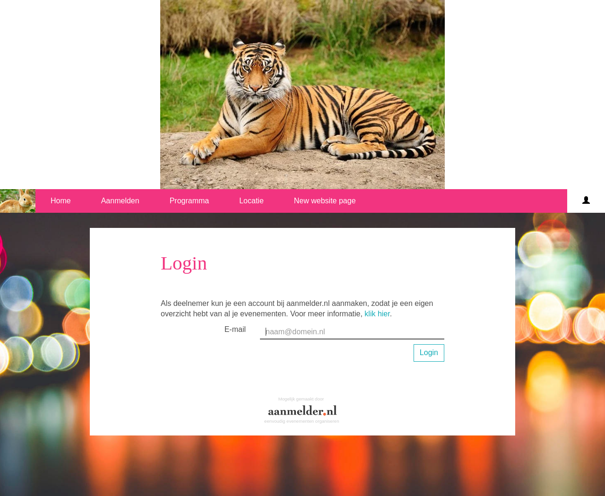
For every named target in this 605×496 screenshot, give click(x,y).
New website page (325, 201)
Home (61, 201)
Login (429, 352)
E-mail (235, 329)
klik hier (376, 314)
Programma (189, 201)
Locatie (251, 201)
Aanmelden (120, 201)
